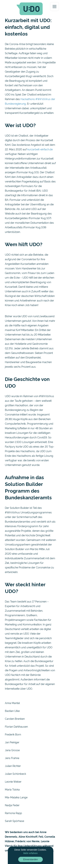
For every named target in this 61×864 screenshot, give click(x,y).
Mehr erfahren (30, 853)
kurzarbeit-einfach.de (40, 149)
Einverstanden (30, 859)
